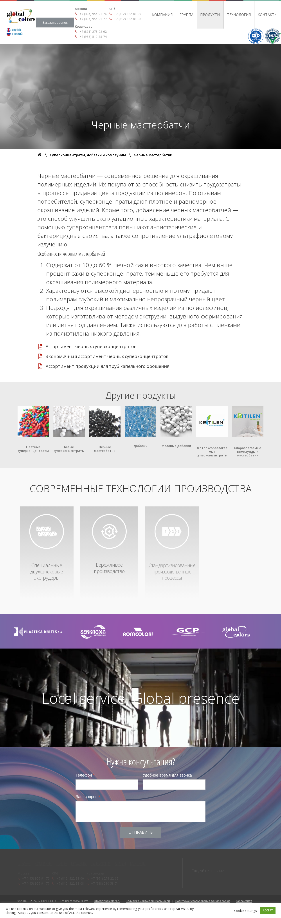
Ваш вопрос (88, 797)
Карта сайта (244, 901)
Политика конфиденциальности (148, 901)
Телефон (85, 775)
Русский (17, 34)
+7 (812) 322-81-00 (127, 14)
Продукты (210, 14)
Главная (24, 863)
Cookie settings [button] (245, 911)
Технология (239, 14)
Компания (162, 14)
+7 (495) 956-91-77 (93, 19)
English (16, 30)
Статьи (120, 863)
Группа (186, 14)
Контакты (267, 14)
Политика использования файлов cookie (202, 901)
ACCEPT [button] (268, 910)
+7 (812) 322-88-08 (127, 19)
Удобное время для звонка (167, 775)
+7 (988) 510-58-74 (93, 36)
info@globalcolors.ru (107, 901)
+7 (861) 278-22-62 (93, 31)
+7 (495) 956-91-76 (93, 14)
